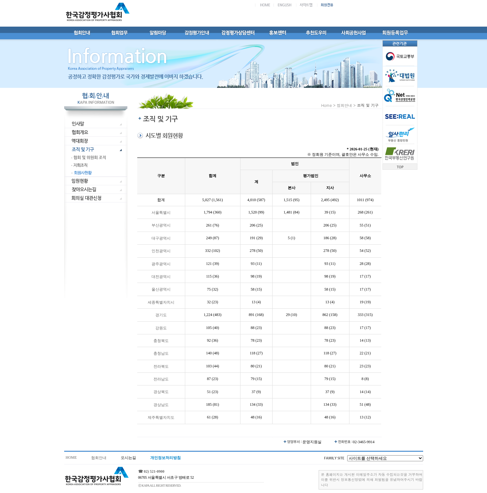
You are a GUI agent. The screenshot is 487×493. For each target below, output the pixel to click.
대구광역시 (161, 238)
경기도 (161, 315)
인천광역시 (161, 251)
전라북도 (161, 366)
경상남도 (161, 405)
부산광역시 (161, 225)
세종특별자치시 (161, 302)
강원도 (161, 328)
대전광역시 (161, 276)
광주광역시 (161, 264)
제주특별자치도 (161, 418)
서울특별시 (161, 212)
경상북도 (161, 392)
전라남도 (161, 379)
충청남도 (161, 354)
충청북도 (161, 341)
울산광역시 (161, 289)
